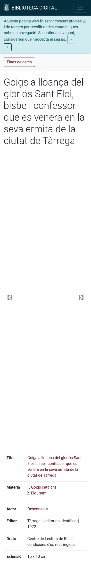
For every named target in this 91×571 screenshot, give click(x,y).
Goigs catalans (44, 487)
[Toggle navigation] (80, 8)
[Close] (84, 22)
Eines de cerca (19, 62)
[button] (10, 297)
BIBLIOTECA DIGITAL (30, 7)
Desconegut (37, 509)
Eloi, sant (39, 493)
